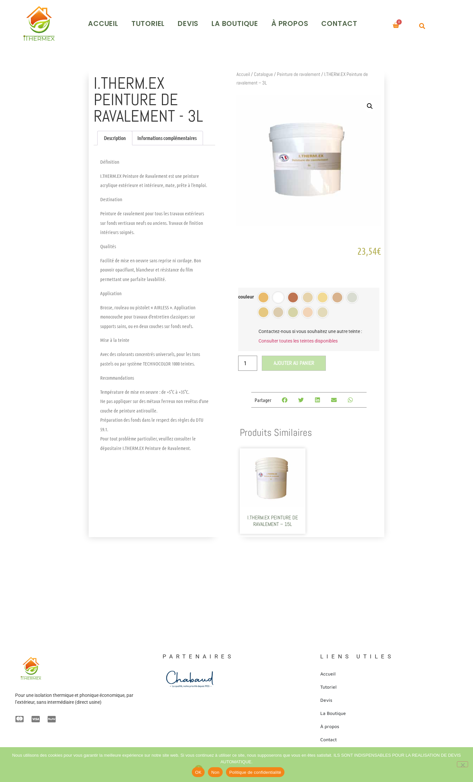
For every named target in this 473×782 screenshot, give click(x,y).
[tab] (114, 135)
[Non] (462, 764)
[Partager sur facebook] (286, 397)
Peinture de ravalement (298, 71)
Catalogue (263, 71)
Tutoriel (173, 21)
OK (198, 772)
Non (215, 772)
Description (115, 135)
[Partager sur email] (335, 397)
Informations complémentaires (166, 135)
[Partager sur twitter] (302, 397)
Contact (365, 21)
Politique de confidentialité (255, 772)
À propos (315, 21)
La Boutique (260, 21)
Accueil (129, 21)
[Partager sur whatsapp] (351, 397)
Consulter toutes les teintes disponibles (298, 338)
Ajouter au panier (294, 360)
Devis (213, 21)
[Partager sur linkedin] (318, 397)
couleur (246, 294)
